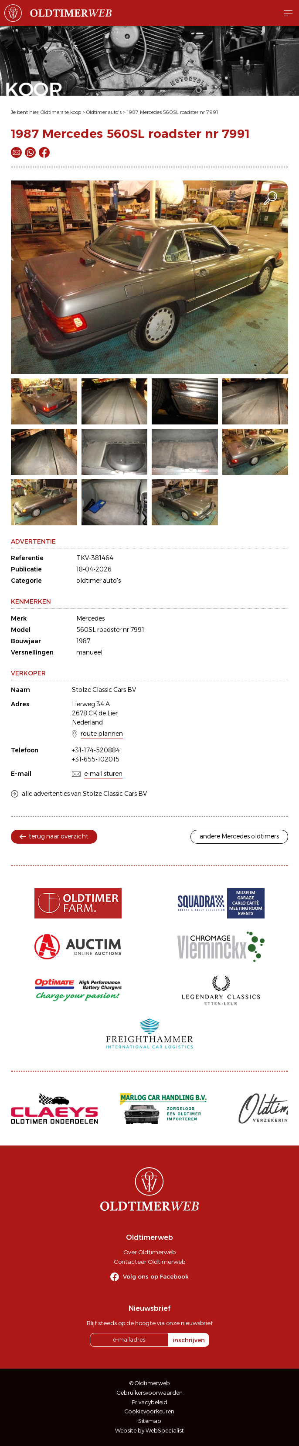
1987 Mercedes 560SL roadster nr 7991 (172, 112)
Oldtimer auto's (104, 112)
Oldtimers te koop (61, 112)
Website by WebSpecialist (149, 1430)
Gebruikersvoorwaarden (150, 1392)
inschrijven (189, 1339)
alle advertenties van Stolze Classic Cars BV (84, 794)
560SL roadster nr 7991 (110, 630)
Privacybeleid (149, 1402)
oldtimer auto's (98, 580)
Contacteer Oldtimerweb (149, 1261)
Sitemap (149, 1421)
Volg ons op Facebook (156, 1276)
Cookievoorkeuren (149, 1411)
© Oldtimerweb (149, 1383)
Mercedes (90, 618)
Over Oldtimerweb (149, 1252)
